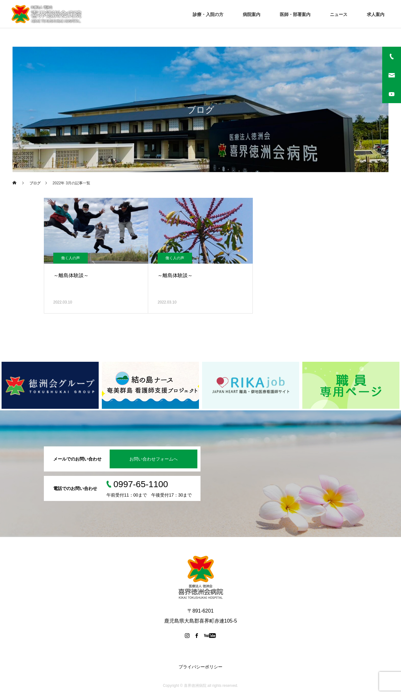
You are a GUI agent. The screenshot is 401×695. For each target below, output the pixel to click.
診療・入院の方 (208, 14)
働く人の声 (70, 258)
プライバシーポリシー (200, 666)
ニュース (338, 14)
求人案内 (375, 14)
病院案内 (251, 14)
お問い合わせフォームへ (153, 458)
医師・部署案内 (295, 14)
